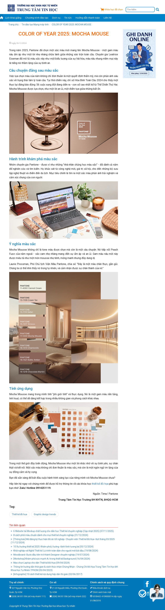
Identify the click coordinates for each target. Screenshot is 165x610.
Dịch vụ (56, 17)
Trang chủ (13, 24)
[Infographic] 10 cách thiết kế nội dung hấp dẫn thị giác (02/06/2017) (46, 574)
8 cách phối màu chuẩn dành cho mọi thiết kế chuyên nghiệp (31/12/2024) (49, 535)
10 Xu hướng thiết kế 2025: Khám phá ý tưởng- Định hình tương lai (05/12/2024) (52, 546)
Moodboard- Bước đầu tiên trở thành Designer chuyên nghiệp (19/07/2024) (50, 554)
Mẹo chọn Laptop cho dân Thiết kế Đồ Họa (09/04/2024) (40, 562)
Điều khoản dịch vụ (101, 588)
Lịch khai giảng (13, 17)
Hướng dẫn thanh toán (88, 17)
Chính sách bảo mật (102, 592)
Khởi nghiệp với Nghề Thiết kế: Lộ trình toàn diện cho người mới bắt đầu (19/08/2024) (54, 550)
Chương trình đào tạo (36, 17)
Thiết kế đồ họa (19, 514)
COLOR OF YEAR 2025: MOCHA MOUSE (71, 24)
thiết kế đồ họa (99, 483)
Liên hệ (108, 17)
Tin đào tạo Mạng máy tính (35, 24)
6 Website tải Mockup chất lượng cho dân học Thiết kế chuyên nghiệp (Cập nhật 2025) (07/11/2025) (62, 531)
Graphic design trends (45, 514)
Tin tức (68, 17)
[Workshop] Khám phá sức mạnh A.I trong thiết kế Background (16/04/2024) (50, 558)
